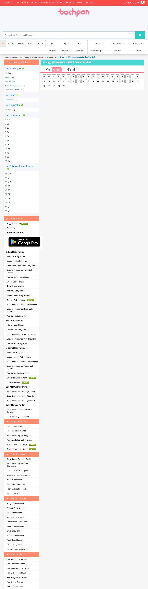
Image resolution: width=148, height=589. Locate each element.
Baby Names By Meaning (17, 435)
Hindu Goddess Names (16, 431)
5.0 (6, 211)
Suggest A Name (17, 223)
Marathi (50, 2)
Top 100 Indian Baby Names (18, 277)
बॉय (46, 69)
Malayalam (68, 2)
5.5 (6, 190)
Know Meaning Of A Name (18, 416)
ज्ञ (103, 81)
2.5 (6, 194)
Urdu (92, 2)
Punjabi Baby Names (15, 535)
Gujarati (42, 2)
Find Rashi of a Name (16, 564)
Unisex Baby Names (15, 282)
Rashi (13, 95)
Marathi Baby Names (15, 526)
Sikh (30, 43)
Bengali (34, 2)
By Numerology (97, 47)
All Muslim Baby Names (16, 352)
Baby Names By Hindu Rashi (19, 459)
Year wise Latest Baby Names (19, 440)
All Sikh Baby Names (15, 325)
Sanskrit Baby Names (20, 300)
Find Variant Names (15, 587)
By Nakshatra (79, 47)
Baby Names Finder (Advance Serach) (19, 410)
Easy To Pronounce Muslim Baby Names (20, 367)
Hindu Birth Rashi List (16, 484)
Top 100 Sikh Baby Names (18, 343)
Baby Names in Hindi (20, 57)
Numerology (16, 115)
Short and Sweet (12, 90)
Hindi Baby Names (14, 513)
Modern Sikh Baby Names (17, 330)
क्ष (98, 81)
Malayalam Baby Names (17, 522)
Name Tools (14, 554)
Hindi (13, 2)
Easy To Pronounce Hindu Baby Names (20, 310)
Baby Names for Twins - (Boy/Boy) (21, 391)
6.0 (6, 202)
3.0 (6, 173)
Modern (8, 77)
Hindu (21, 43)
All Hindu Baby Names (16, 291)
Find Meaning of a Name (17, 559)
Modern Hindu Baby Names (43, 57)
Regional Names (16, 498)
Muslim (39, 43)
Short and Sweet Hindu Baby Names (22, 304)
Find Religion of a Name (17, 577)
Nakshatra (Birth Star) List (17, 471)
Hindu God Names (14, 426)
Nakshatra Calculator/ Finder (18, 475)
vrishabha (9, 100)
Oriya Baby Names (14, 531)
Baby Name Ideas (138, 47)
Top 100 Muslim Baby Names (19, 373)
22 (6, 161)
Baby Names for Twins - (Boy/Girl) (21, 396)
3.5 (6, 182)
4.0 (6, 177)
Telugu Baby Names (15, 545)
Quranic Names (18, 382)
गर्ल (56, 69)
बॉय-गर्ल (69, 69)
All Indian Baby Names (16, 256)
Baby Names (14, 218)
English (6, 2)
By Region (52, 47)
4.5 (6, 186)
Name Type (15, 68)
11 (6, 149)
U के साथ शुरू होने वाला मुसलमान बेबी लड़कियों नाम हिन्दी (76, 57)
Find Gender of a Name (16, 573)
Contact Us (131, 2)
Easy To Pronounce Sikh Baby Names (22, 339)
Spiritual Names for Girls (21, 449)
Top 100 (8, 81)
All (6, 73)
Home (6, 57)
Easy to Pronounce (13, 85)
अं (59, 86)
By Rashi (65, 47)
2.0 (6, 206)
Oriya (86, 2)
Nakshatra (15, 105)
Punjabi (59, 2)
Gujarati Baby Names (16, 508)
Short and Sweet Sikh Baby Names (21, 334)
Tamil (19, 2)
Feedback (11, 228)
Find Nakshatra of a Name (18, 568)
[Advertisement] (84, 24)
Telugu (26, 2)
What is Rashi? (13, 493)
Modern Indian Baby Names (18, 261)
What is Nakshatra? (15, 480)
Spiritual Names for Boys (22, 444)
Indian (11, 43)
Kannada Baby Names (16, 517)
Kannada (78, 2)
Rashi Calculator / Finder (17, 489)
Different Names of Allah (21, 378)
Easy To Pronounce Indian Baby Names (20, 271)
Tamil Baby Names (14, 540)
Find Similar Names (15, 582)
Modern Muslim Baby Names (19, 357)
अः (64, 86)
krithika (8, 110)
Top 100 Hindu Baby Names (18, 316)
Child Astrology (15, 454)
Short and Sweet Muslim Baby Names (22, 362)
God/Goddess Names (117, 47)
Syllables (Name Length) (20, 167)
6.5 (6, 198)
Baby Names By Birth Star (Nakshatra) (17, 464)
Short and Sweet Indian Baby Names (22, 266)
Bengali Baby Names (15, 503)
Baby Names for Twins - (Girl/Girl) (21, 400)
